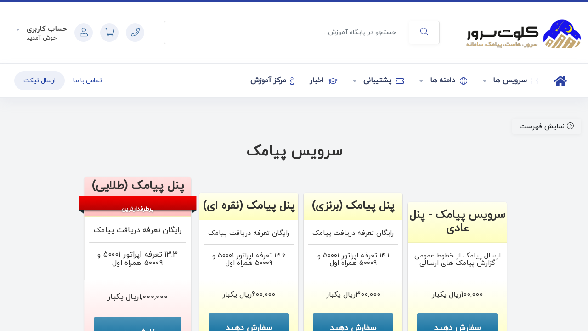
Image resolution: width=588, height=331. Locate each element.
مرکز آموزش (272, 80)
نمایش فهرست (547, 126)
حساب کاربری (45, 29)
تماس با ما (88, 80)
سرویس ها (515, 80)
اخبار (323, 80)
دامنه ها (447, 80)
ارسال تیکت (39, 80)
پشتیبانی (382, 80)
